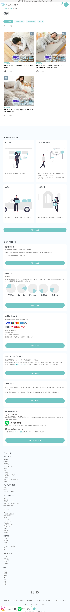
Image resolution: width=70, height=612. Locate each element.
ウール (5, 542)
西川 (4, 512)
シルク (5, 539)
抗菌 (4, 581)
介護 (4, 583)
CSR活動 (29, 600)
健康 (4, 579)
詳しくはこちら (35, 263)
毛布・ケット (7, 500)
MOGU (5, 528)
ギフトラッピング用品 (19, 364)
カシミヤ (5, 540)
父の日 (5, 574)
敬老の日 (5, 576)
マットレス (6, 465)
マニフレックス (7, 519)
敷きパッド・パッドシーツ (10, 479)
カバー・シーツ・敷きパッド (11, 503)
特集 (11, 8)
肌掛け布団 (6, 470)
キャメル (5, 544)
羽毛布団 (5, 459)
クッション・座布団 (8, 491)
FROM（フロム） (8, 527)
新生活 (5, 585)
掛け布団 (5, 461)
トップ (5, 8)
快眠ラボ (5, 532)
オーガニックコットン (9, 546)
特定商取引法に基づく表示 (43, 600)
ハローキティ (6, 560)
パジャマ (5, 488)
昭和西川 (5, 517)
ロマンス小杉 (7, 516)
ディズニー (6, 556)
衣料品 (5, 490)
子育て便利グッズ (8, 505)
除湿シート (6, 481)
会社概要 (6, 600)
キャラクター (7, 553)
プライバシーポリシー (60, 600)
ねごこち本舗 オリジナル (10, 514)
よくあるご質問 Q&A (35, 440)
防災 (4, 577)
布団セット (6, 468)
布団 (4, 498)
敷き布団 (5, 463)
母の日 (5, 572)
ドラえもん (6, 563)
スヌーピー (6, 558)
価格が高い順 (31, 21)
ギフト (5, 570)
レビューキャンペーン (42, 604)
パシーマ (5, 530)
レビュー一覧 (28, 604)
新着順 (41, 21)
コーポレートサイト (18, 600)
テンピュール (7, 521)
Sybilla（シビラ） (8, 525)
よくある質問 (18, 432)
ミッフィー (6, 562)
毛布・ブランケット (8, 476)
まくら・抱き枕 (7, 467)
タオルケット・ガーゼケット (11, 474)
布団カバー (6, 477)
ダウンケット (7, 472)
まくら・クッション (8, 502)
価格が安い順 (19, 21)
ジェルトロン (7, 523)
